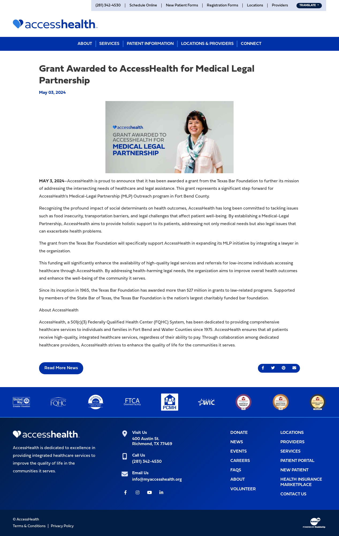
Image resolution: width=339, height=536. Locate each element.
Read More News (61, 368)
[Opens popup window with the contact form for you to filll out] (303, 494)
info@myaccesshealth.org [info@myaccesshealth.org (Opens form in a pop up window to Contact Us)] (157, 479)
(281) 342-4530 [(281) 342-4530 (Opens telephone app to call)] (147, 462)
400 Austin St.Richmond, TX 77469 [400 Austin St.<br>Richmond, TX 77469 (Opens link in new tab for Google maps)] (152, 441)
